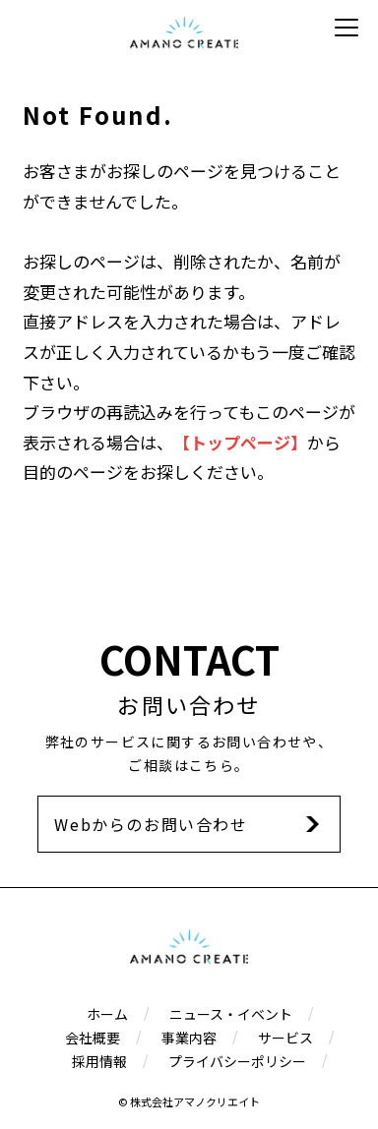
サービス (285, 1037)
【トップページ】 (240, 442)
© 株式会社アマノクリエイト (189, 1101)
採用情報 (99, 1061)
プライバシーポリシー (237, 1061)
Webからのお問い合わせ (150, 824)
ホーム (107, 1014)
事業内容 (189, 1037)
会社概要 (92, 1037)
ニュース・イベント (230, 1014)
